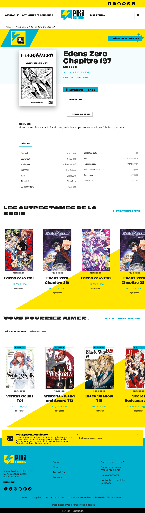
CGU (46, 497)
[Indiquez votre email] (104, 438)
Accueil (9, 26)
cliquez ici (46, 442)
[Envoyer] (134, 438)
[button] (125, 38)
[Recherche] (138, 15)
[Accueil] (73, 15)
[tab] (11, 15)
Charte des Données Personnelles (71, 497)
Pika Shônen (22, 26)
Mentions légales (32, 497)
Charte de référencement (108, 497)
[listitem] (109, 3)
